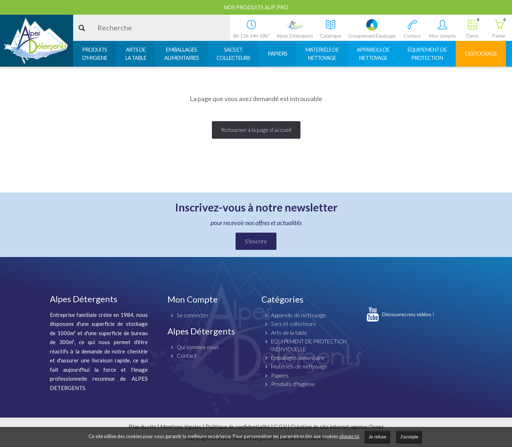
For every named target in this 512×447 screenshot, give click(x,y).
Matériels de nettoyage (299, 366)
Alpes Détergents (201, 331)
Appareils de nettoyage (298, 315)
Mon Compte (192, 299)
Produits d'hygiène (293, 384)
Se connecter (193, 315)
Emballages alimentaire (297, 358)
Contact (186, 355)
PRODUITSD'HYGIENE (94, 53)
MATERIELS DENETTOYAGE (322, 53)
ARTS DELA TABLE (135, 53)
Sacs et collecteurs (293, 323)
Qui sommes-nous (198, 347)
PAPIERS (277, 53)
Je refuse (377, 436)
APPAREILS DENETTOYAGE (373, 53)
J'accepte (409, 436)
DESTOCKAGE (481, 53)
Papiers (280, 375)
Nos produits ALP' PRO (256, 7)
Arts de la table (289, 332)
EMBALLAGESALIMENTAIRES (181, 53)
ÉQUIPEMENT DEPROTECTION (427, 53)
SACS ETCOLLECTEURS (233, 53)
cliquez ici (349, 436)
